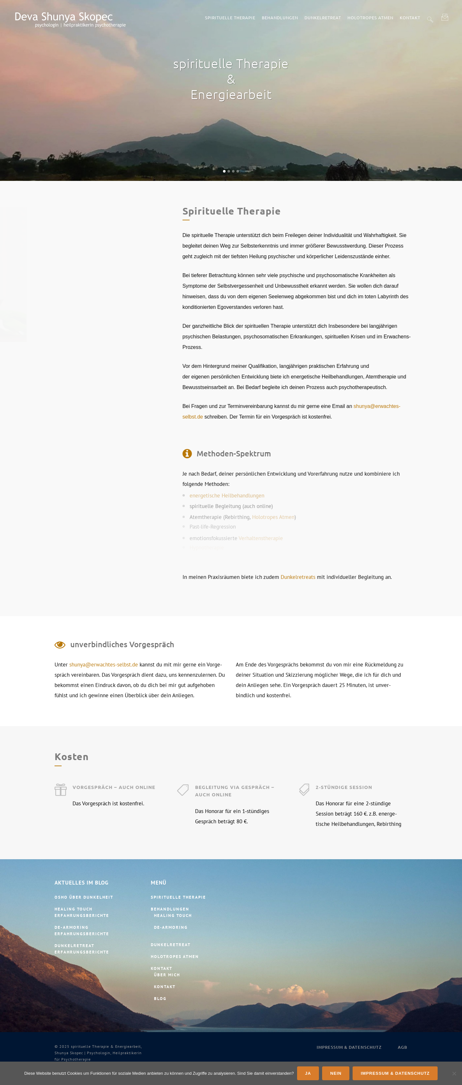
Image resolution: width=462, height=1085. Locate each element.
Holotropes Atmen (400, 512)
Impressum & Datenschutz (349, 1047)
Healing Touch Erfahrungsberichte (82, 912)
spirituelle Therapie (178, 897)
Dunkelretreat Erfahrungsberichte (82, 949)
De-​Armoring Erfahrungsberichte (82, 931)
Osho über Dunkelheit (84, 897)
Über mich (167, 975)
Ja (308, 1073)
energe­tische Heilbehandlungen (354, 491)
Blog (160, 998)
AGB (402, 1047)
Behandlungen (170, 909)
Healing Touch (173, 915)
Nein (335, 1073)
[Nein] (454, 1073)
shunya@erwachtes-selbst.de (103, 649)
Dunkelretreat (171, 944)
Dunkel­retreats (425, 577)
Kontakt (161, 968)
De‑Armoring (171, 927)
